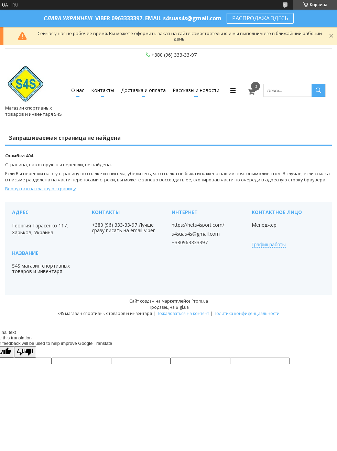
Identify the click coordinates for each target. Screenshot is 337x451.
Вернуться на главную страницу (40, 188)
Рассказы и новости (196, 90)
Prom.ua (200, 301)
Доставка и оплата (143, 90)
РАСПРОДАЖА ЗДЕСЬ (260, 18)
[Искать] (318, 90)
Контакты (102, 90)
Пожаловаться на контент (182, 313)
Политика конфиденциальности (247, 313)
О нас (77, 90)
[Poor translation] (25, 352)
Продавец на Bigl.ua (169, 307)
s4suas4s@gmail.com (196, 234)
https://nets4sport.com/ (198, 225)
